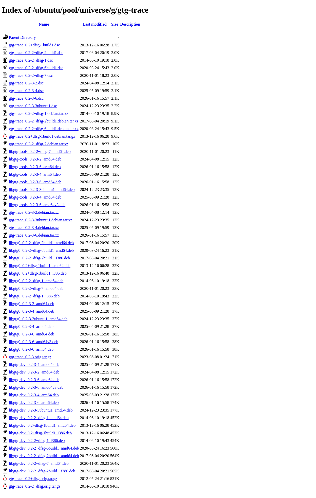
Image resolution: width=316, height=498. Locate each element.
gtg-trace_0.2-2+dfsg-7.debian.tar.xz (38, 144)
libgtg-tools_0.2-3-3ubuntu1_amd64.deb (42, 189)
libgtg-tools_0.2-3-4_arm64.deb (35, 174)
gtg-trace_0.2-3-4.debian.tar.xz (34, 227)
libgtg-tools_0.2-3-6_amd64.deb (35, 182)
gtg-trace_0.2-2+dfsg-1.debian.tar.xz (38, 113)
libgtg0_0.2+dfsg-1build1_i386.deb (38, 273)
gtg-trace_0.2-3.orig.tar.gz (30, 357)
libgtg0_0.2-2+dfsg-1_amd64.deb (36, 281)
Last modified (95, 24)
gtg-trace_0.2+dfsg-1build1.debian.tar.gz (42, 136)
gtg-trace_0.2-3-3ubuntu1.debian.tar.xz (40, 220)
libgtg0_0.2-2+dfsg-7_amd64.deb (36, 288)
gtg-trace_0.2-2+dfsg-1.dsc (31, 60)
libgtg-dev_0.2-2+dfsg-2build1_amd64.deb (44, 456)
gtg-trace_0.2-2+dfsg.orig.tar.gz (35, 486)
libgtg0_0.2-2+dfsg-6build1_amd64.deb (41, 250)
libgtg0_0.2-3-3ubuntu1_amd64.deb (38, 319)
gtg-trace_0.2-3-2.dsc (26, 83)
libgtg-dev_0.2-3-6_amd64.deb (34, 380)
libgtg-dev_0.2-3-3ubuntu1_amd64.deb (41, 410)
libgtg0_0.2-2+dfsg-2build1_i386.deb (39, 258)
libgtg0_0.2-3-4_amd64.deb (31, 311)
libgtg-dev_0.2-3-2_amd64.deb (34, 372)
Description (130, 24)
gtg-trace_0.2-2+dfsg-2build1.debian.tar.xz (44, 121)
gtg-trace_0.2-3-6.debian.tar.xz (34, 235)
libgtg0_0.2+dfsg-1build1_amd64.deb (39, 265)
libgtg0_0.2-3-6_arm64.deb (31, 349)
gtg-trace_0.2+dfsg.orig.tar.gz (33, 478)
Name (44, 24)
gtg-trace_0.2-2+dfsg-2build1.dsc (36, 52)
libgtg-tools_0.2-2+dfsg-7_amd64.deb (40, 151)
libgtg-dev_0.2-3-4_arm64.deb (34, 395)
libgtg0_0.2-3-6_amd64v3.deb (33, 342)
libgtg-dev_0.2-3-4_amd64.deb (34, 364)
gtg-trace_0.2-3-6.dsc (26, 98)
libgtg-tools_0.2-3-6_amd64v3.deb (37, 205)
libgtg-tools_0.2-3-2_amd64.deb (35, 159)
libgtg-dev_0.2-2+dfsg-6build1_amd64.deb (44, 448)
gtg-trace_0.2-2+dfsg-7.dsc (31, 75)
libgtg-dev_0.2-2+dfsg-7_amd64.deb (39, 463)
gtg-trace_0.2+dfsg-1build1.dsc (34, 45)
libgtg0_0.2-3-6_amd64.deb (31, 334)
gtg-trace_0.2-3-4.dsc (26, 90)
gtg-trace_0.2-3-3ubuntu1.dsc (33, 106)
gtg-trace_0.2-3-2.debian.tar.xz (34, 212)
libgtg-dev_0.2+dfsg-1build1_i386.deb (40, 433)
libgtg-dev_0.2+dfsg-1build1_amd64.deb (42, 425)
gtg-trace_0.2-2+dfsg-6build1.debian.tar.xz (44, 129)
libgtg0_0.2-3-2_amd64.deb (31, 303)
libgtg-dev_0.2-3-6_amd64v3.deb (36, 387)
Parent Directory (22, 37)
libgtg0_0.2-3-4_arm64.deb (31, 326)
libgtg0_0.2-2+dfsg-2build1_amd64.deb (41, 243)
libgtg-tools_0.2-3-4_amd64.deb (35, 197)
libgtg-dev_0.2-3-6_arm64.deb (34, 402)
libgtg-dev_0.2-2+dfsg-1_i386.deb (37, 440)
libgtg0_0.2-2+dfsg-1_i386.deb (34, 296)
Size (114, 24)
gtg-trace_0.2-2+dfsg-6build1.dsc (36, 68)
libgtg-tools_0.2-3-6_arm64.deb (35, 167)
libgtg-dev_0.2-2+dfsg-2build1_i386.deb (42, 471)
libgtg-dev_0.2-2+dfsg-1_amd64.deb (39, 418)
